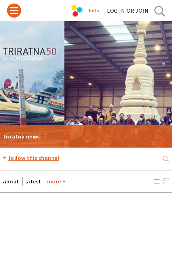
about (11, 181)
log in (128, 10)
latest (33, 181)
